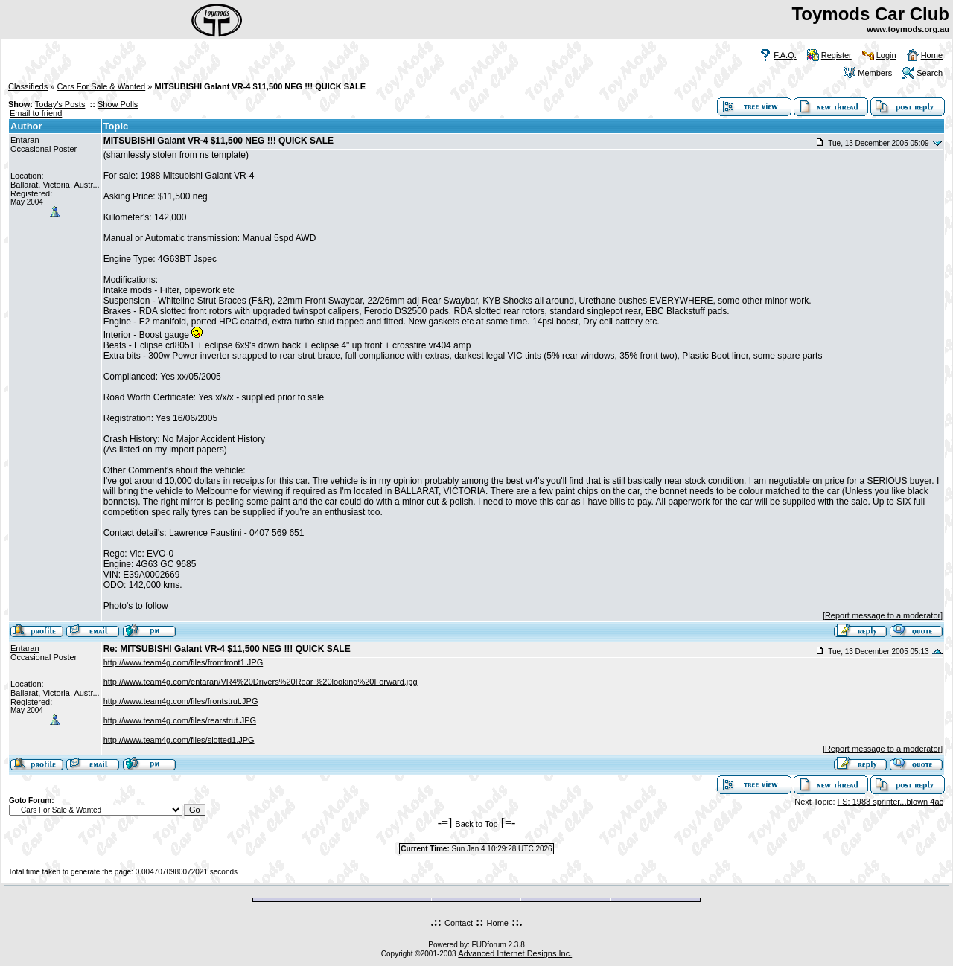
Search (930, 72)
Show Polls (118, 104)
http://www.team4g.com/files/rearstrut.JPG (179, 720)
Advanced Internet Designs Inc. (515, 953)
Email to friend (36, 113)
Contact (458, 922)
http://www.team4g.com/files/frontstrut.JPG (180, 701)
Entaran (24, 139)
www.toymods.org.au (908, 29)
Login (886, 55)
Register (836, 55)
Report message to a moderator (882, 615)
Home (932, 55)
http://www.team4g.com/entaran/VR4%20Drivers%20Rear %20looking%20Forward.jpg (260, 681)
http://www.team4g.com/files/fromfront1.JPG (183, 662)
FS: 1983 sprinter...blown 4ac (890, 801)
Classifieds (28, 86)
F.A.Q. (785, 55)
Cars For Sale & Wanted (101, 86)
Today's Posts (60, 104)
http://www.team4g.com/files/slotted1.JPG (179, 739)
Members (875, 72)
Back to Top (476, 823)
